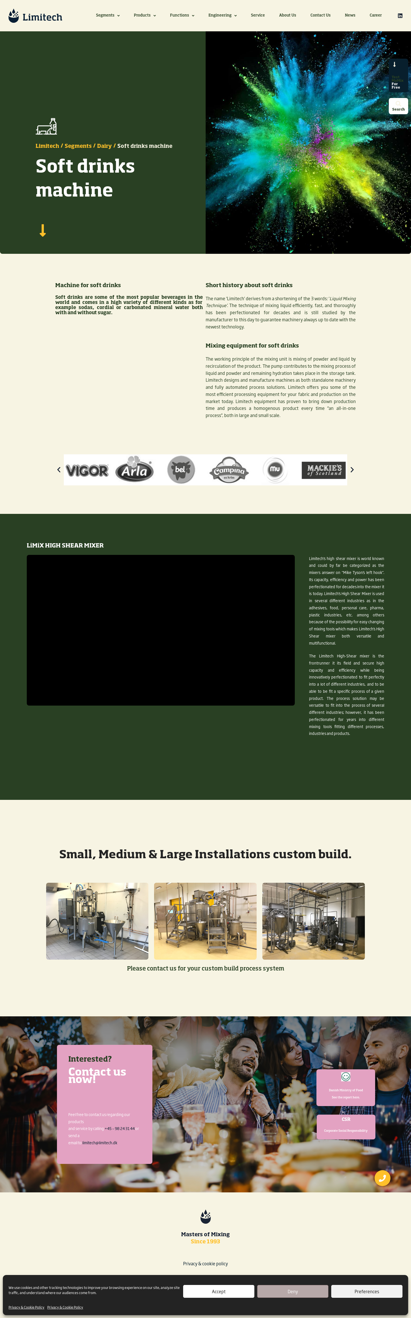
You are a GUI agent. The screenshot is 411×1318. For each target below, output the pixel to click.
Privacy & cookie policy (205, 1263)
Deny (293, 1291)
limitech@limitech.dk (99, 1142)
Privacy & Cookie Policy (26, 1307)
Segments (78, 150)
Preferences (367, 1291)
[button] (58, 473)
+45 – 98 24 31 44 (120, 1128)
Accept (219, 1291)
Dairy (104, 150)
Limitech (47, 150)
